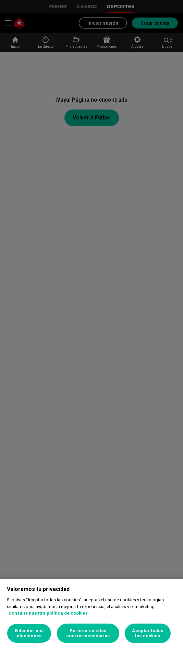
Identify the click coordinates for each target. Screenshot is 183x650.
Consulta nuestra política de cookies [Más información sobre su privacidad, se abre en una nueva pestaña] (48, 613)
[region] (91, 614)
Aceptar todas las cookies (147, 633)
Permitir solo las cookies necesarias (88, 633)
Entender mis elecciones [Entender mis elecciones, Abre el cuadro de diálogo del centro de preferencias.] (29, 633)
